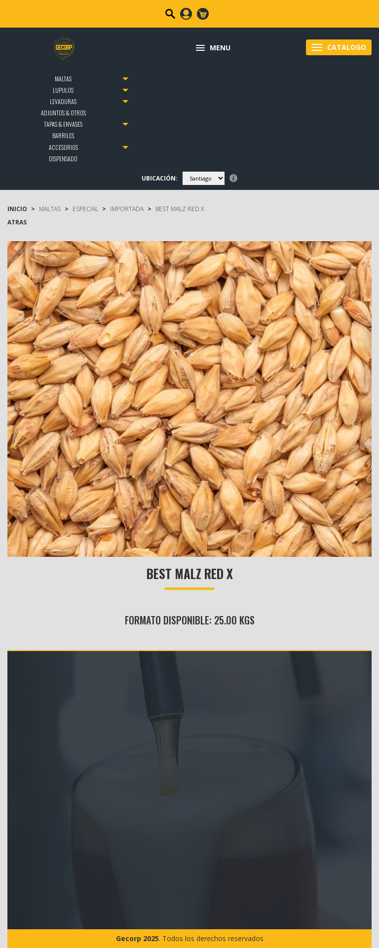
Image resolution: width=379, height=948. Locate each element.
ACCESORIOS (63, 147)
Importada (127, 209)
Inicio (17, 209)
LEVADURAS (63, 101)
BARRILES (63, 135)
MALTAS (63, 78)
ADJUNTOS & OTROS (63, 113)
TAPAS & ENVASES (63, 124)
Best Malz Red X (179, 209)
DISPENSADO (63, 158)
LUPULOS (63, 90)
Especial (85, 209)
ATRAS (17, 222)
